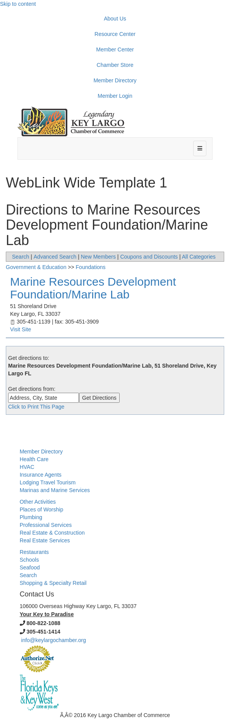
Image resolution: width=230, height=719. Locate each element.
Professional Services (46, 525)
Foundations (91, 267)
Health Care (34, 459)
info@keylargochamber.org (53, 640)
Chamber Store (115, 65)
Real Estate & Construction (52, 533)
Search (20, 257)
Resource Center (115, 34)
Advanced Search (55, 257)
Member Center (115, 49)
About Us (115, 18)
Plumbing (31, 517)
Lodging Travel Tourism (48, 482)
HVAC (27, 467)
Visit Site (20, 329)
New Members (98, 257)
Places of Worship (42, 509)
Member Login (115, 96)
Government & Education (36, 267)
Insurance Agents (41, 475)
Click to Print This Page (36, 407)
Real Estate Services (45, 540)
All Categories (199, 257)
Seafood (30, 567)
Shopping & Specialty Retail (53, 583)
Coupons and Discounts (149, 257)
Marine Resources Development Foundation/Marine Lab (93, 288)
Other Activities (38, 502)
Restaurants (34, 552)
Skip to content (18, 4)
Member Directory (114, 80)
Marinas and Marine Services (55, 490)
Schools (29, 560)
